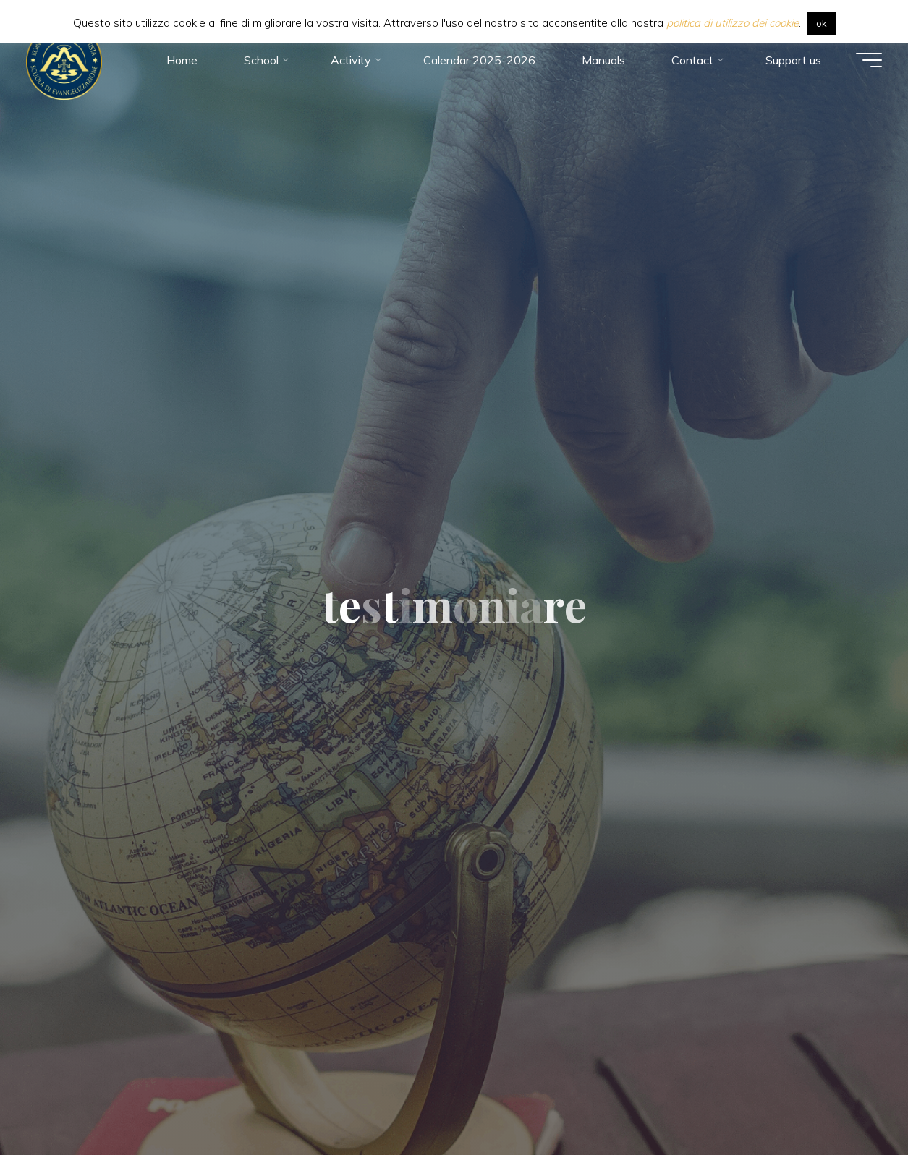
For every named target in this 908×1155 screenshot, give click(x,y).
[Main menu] (866, 61)
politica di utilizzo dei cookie (732, 23)
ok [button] (821, 23)
